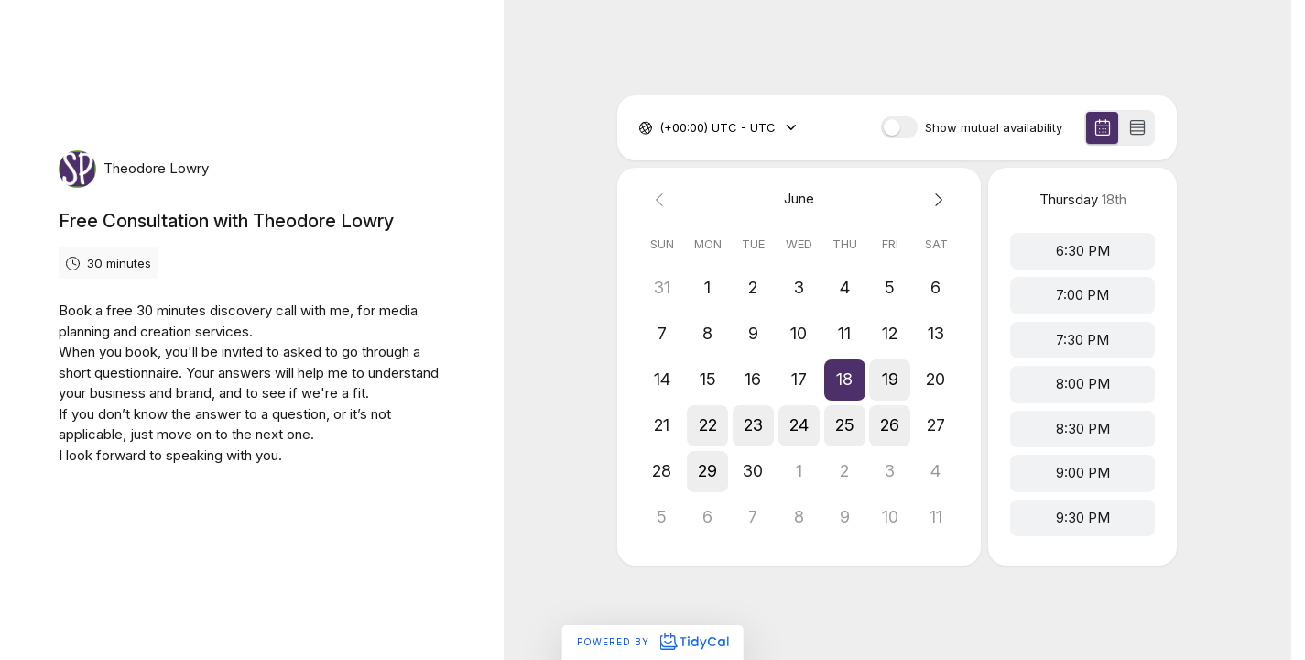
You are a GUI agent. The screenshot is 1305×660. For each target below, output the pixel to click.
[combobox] (661, 128)
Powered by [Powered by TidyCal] (652, 641)
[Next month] (936, 199)
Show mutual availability (993, 128)
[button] (845, 379)
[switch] (899, 127)
